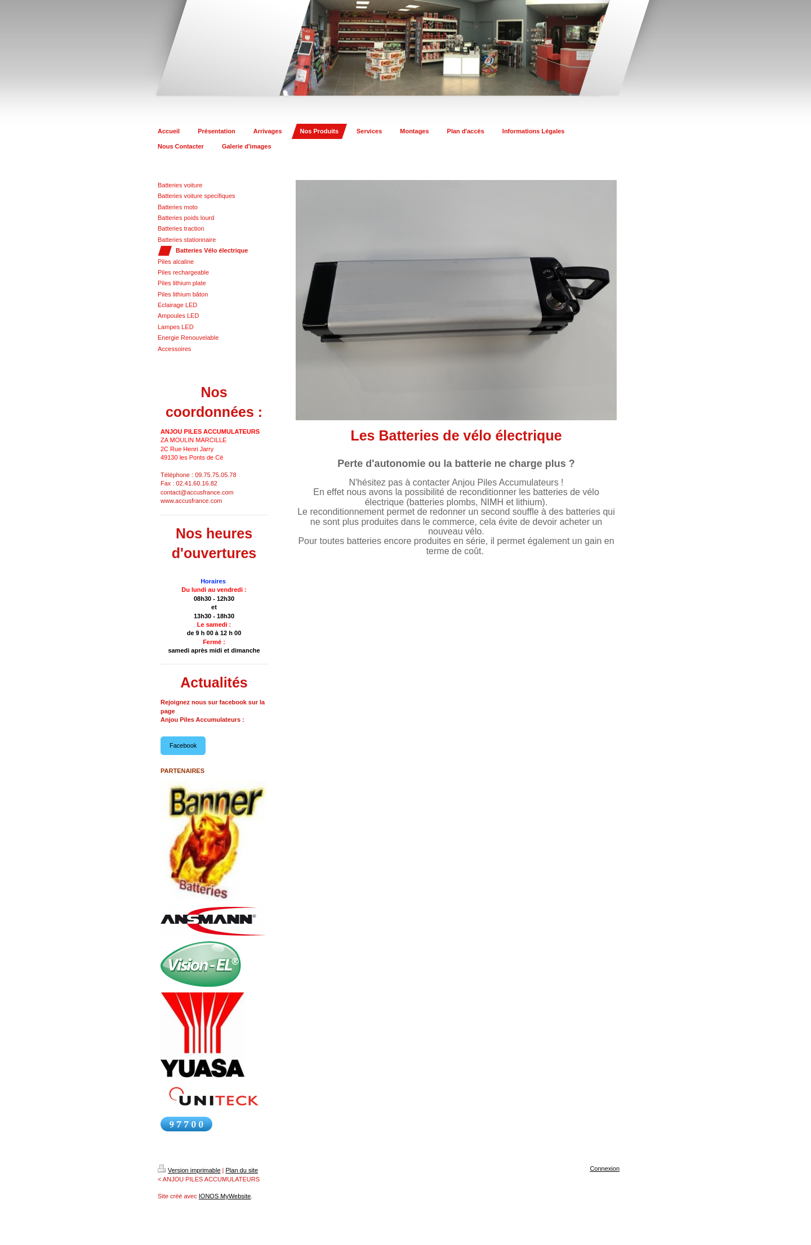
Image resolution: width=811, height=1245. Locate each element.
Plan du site (242, 1170)
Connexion (605, 1168)
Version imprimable (189, 1170)
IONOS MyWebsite (225, 1196)
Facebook (183, 745)
